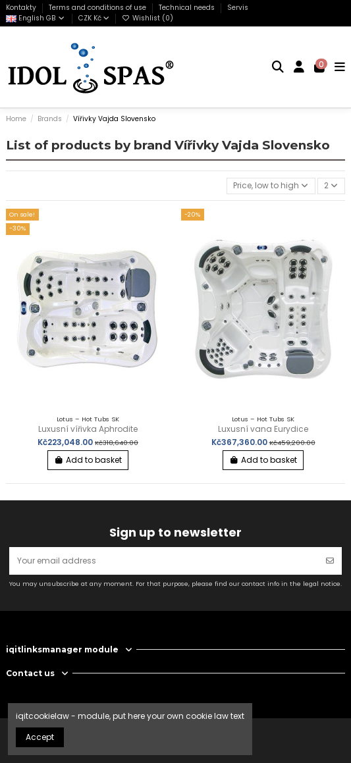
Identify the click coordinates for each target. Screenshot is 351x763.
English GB (36, 18)
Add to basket (88, 459)
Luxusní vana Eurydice (263, 428)
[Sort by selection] (271, 186)
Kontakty (22, 8)
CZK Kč (93, 18)
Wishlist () (147, 18)
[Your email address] (164, 561)
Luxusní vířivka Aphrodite (88, 428)
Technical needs (188, 8)
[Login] (299, 67)
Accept (40, 737)
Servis (237, 8)
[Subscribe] (330, 561)
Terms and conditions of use (98, 8)
